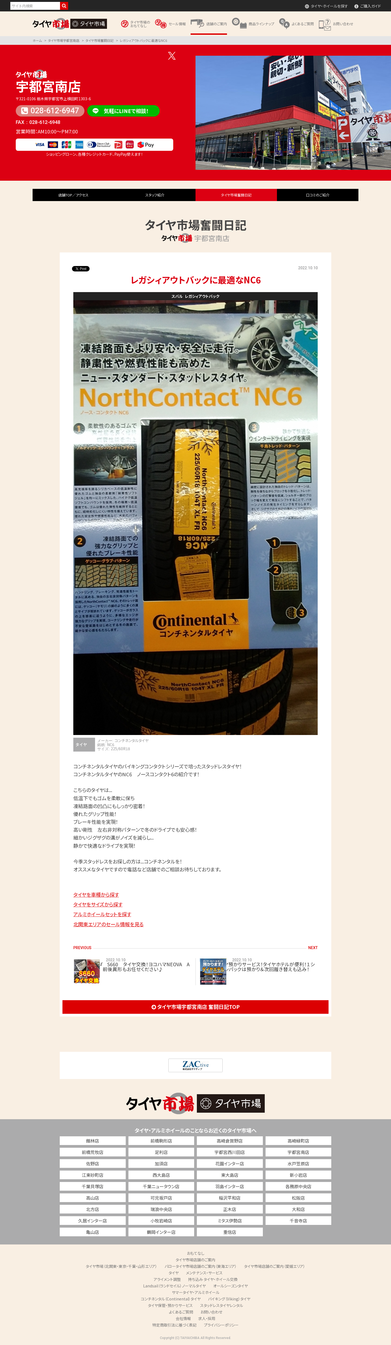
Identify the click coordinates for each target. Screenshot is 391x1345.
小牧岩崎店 (161, 1220)
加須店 (161, 1163)
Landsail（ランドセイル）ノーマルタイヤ (174, 1285)
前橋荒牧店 (92, 1152)
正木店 (229, 1209)
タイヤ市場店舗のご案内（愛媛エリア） (274, 1266)
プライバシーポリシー (221, 1325)
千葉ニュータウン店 (161, 1186)
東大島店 (229, 1175)
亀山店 (92, 1232)
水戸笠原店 (298, 1163)
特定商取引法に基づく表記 (174, 1325)
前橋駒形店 (161, 1140)
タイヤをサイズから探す (97, 904)
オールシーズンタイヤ (230, 1285)
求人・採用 (206, 1318)
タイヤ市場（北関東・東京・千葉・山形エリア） (121, 1266)
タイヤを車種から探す (96, 894)
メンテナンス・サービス (204, 1272)
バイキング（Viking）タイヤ (229, 1299)
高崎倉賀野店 (230, 1140)
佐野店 (92, 1163)
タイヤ (174, 1272)
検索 (64, 6)
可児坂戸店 (161, 1197)
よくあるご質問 (181, 1312)
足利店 (161, 1152)
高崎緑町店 (298, 1140)
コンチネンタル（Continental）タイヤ (171, 1299)
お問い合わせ (211, 1312)
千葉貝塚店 (92, 1186)
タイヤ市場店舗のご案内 (195, 1259)
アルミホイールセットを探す (102, 914)
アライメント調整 (167, 1279)
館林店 (92, 1140)
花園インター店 (229, 1163)
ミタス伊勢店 (230, 1220)
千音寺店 (298, 1220)
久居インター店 (92, 1220)
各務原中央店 (298, 1186)
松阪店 (298, 1197)
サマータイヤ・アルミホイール (195, 1292)
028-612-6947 (50, 110)
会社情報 (183, 1318)
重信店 (229, 1232)
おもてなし (195, 1253)
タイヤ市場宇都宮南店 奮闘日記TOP (196, 1007)
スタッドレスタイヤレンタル (221, 1305)
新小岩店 (298, 1175)
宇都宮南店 (48, 85)
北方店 (92, 1209)
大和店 (298, 1209)
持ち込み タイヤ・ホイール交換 (213, 1279)
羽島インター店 (229, 1186)
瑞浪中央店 (161, 1209)
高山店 (92, 1197)
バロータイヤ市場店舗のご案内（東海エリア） (201, 1266)
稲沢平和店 (230, 1197)
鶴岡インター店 (161, 1232)
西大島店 (161, 1175)
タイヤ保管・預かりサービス (170, 1305)
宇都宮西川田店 (230, 1152)
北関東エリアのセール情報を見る (108, 924)
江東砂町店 (92, 1175)
